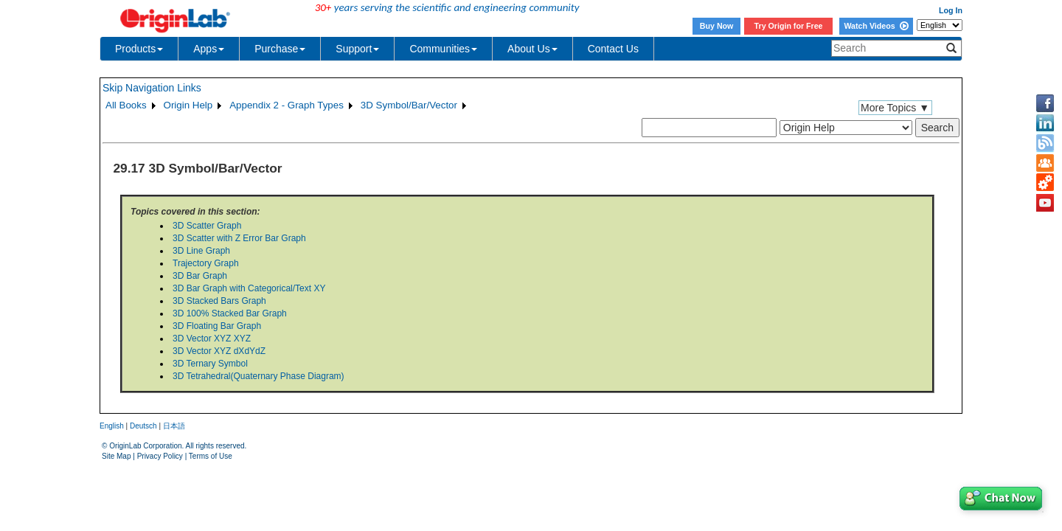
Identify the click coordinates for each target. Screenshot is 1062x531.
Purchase (279, 49)
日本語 (174, 426)
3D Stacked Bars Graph (219, 301)
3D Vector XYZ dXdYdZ (219, 351)
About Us (532, 49)
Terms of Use (210, 456)
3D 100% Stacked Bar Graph (230, 313)
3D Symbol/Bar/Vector (409, 105)
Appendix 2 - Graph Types (286, 105)
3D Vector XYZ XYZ (212, 338)
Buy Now (717, 25)
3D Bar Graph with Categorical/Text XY (249, 288)
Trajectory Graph (206, 263)
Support (357, 49)
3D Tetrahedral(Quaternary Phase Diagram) (258, 376)
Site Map (116, 456)
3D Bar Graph (200, 276)
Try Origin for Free (788, 25)
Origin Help (188, 105)
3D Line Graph (201, 251)
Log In (950, 10)
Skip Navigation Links (152, 88)
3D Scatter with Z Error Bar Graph (239, 238)
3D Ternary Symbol (210, 363)
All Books (126, 105)
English (112, 426)
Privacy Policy (160, 456)
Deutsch (143, 426)
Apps (208, 49)
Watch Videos (876, 25)
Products (139, 49)
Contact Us (613, 49)
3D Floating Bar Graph (217, 326)
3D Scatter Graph (207, 226)
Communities (443, 49)
